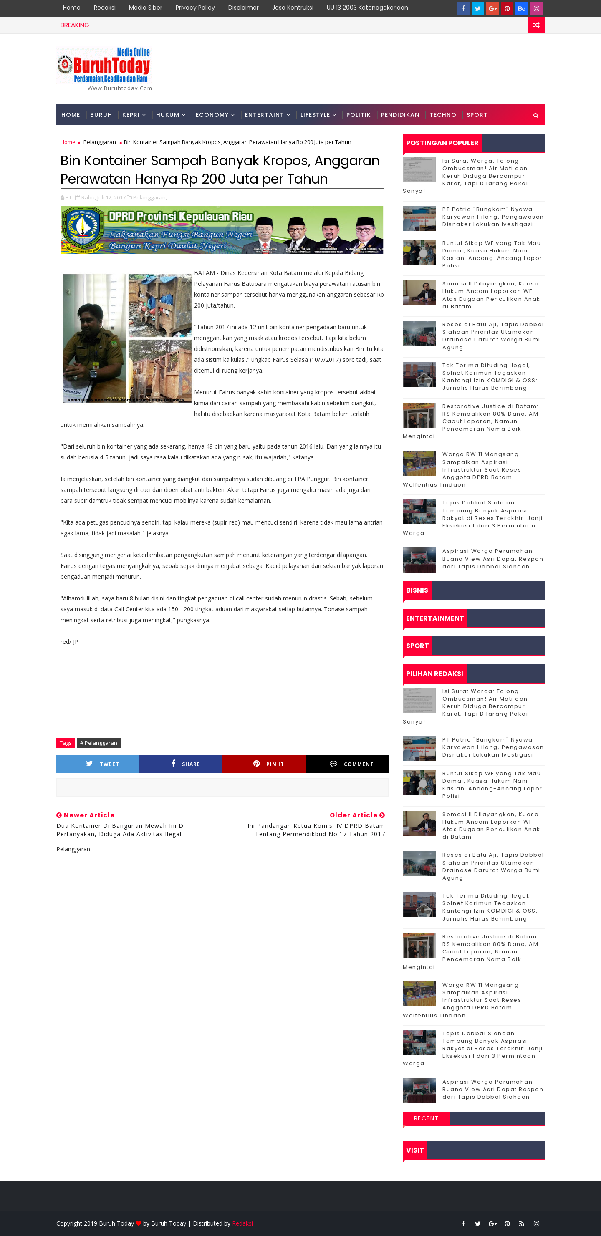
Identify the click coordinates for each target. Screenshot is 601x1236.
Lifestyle (315, 115)
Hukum (167, 115)
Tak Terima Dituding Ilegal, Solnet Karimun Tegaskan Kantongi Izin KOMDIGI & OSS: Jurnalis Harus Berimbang (490, 376)
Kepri (131, 115)
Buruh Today (168, 1223)
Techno (443, 115)
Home (72, 7)
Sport (477, 115)
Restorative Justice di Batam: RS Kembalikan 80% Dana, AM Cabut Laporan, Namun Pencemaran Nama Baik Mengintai (471, 421)
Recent (426, 1118)
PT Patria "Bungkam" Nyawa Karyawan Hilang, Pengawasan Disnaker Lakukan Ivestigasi (493, 216)
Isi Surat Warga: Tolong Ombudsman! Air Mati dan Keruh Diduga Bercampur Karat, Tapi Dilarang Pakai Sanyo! (465, 176)
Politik (358, 115)
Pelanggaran (99, 142)
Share (185, 764)
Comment (352, 764)
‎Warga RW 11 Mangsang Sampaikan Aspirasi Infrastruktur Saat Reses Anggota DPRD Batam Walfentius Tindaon (462, 469)
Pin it (268, 764)
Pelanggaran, (150, 197)
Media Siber (145, 7)
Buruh (101, 115)
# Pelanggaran (98, 743)
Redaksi (105, 7)
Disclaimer (243, 7)
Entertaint (264, 115)
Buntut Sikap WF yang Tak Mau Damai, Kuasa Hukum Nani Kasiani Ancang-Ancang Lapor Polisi (492, 254)
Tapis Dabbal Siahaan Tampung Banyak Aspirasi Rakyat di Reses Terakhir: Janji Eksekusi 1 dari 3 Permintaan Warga (473, 518)
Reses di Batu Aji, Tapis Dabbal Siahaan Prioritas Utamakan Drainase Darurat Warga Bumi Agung (493, 335)
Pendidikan (400, 115)
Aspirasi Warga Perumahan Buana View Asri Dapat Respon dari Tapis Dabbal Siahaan (492, 558)
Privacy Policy (195, 7)
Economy (212, 115)
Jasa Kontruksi (292, 7)
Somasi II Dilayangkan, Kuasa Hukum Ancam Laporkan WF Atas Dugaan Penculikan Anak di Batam (491, 295)
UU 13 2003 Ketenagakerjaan (367, 7)
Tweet (102, 764)
